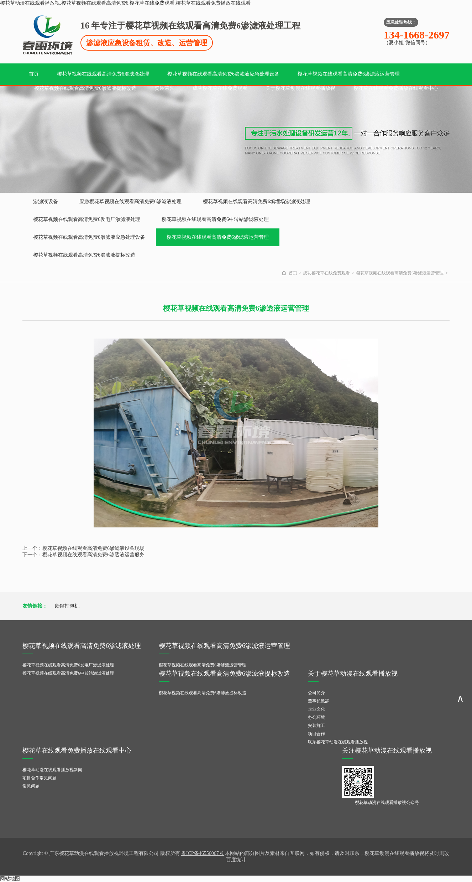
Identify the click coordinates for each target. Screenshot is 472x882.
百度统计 (236, 859)
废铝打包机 (66, 606)
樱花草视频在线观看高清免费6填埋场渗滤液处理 (256, 201)
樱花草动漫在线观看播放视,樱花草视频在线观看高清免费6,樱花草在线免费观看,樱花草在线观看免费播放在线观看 (125, 3)
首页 (34, 74)
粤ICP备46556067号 (202, 853)
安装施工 (316, 725)
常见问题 (31, 786)
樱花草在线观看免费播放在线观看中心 (395, 88)
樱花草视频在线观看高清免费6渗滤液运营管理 (349, 74)
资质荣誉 (164, 88)
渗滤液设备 (45, 201)
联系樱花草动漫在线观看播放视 (338, 741)
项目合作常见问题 (39, 777)
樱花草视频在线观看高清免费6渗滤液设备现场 (93, 548)
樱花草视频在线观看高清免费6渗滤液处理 (103, 74)
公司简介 (316, 692)
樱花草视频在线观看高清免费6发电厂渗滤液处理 (86, 219)
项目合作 (316, 733)
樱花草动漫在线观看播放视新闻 (52, 769)
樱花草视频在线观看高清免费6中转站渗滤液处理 (215, 219)
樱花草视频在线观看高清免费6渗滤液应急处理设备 (223, 74)
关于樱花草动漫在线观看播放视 (300, 88)
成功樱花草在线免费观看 (220, 88)
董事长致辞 (318, 700)
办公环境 (316, 717)
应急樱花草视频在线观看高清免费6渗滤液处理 (130, 201)
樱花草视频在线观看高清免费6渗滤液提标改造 (85, 88)
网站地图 (10, 878)
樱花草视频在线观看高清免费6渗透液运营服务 (93, 554)
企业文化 (316, 709)
